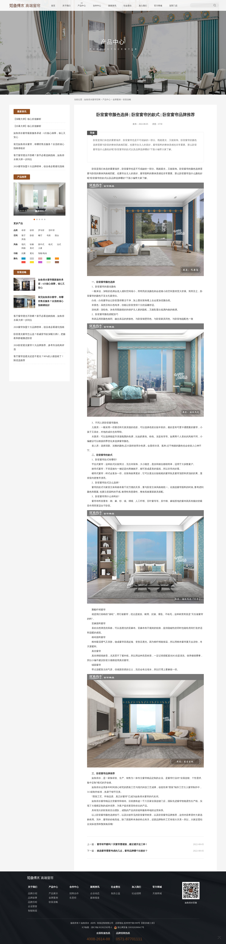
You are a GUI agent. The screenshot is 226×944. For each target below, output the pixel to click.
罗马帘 (41, 230)
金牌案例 (117, 99)
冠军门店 (173, 6)
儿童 (40, 248)
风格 (16, 244)
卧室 (32, 235)
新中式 (41, 244)
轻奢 (32, 244)
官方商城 (158, 6)
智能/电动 (42, 253)
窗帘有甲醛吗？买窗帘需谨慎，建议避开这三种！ (122, 844)
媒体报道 (94, 897)
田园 (23, 248)
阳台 (57, 235)
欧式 (51, 244)
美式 (32, 248)
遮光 (32, 253)
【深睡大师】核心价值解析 (27, 119)
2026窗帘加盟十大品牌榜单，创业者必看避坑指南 (39, 166)
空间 (16, 235)
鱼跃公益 (115, 893)
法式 (59, 244)
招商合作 (74, 893)
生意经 (72, 897)
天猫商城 (157, 893)
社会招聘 (136, 893)
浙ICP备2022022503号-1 (101, 927)
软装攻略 (127, 99)
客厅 (23, 235)
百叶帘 (52, 230)
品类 (16, 230)
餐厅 (40, 235)
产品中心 (82, 6)
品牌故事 (32, 897)
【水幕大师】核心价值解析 (27, 126)
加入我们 (143, 6)
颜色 (16, 258)
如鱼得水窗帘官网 (92, 99)
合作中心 (97, 6)
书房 (49, 235)
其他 (23, 239)
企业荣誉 (32, 906)
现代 (23, 244)
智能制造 (32, 910)
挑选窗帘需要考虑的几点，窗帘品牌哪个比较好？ (122, 851)
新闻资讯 (112, 6)
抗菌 (23, 253)
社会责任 (128, 6)
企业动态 (94, 893)
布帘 (23, 230)
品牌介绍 (32, 893)
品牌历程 (32, 902)
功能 (16, 253)
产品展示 (53, 893)
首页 (53, 6)
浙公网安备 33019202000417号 (129, 927)
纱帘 (32, 230)
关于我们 (66, 6)
